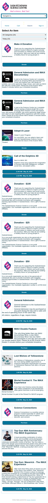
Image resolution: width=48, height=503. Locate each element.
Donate (24, 64)
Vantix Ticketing (31, 500)
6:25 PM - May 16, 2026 (24, 489)
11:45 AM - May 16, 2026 (24, 172)
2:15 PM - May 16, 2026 (24, 176)
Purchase (24, 93)
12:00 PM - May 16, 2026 (24, 321)
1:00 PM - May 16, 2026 (24, 372)
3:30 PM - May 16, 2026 (24, 400)
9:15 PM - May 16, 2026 (24, 454)
